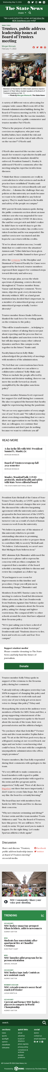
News (7, 13)
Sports (25, 13)
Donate (24, 666)
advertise (21, 1036)
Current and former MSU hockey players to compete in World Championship (22, 1004)
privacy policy (23, 1047)
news (4, 1033)
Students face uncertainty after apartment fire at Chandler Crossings (20, 943)
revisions (15, 260)
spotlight (5, 1039)
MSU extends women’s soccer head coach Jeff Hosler (22, 988)
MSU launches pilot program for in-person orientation (23, 959)
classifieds (6, 1045)
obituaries (5, 1048)
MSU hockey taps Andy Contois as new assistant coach (21, 974)
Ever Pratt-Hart (11, 949)
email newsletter (40, 1039)
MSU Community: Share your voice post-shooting (25, 901)
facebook (40, 848)
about (20, 1033)
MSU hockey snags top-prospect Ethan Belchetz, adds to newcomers (23, 927)
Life (15, 13)
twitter (39, 851)
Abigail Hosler (10, 964)
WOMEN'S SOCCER (11, 985)
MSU (8, 25)
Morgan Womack (9, 46)
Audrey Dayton (10, 932)
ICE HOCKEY (8, 923)
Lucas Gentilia (10, 993)
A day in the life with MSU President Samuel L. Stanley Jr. (23, 450)
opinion (5, 1042)
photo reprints (23, 1044)
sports (4, 1036)
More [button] (36, 13)
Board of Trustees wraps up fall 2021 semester (21, 464)
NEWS (4, 25)
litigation (6, 788)
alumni (36, 1033)
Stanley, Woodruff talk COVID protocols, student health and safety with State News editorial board (23, 480)
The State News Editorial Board (18, 486)
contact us (38, 1036)
